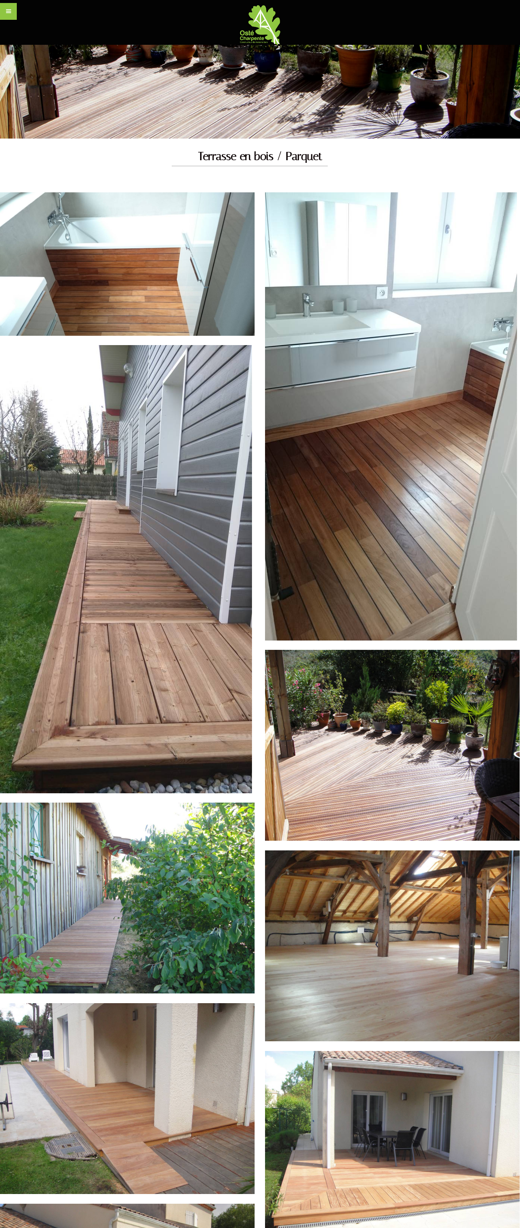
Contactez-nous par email (241, 968)
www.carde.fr (174, 1141)
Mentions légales (469, 1139)
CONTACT (427, 1139)
